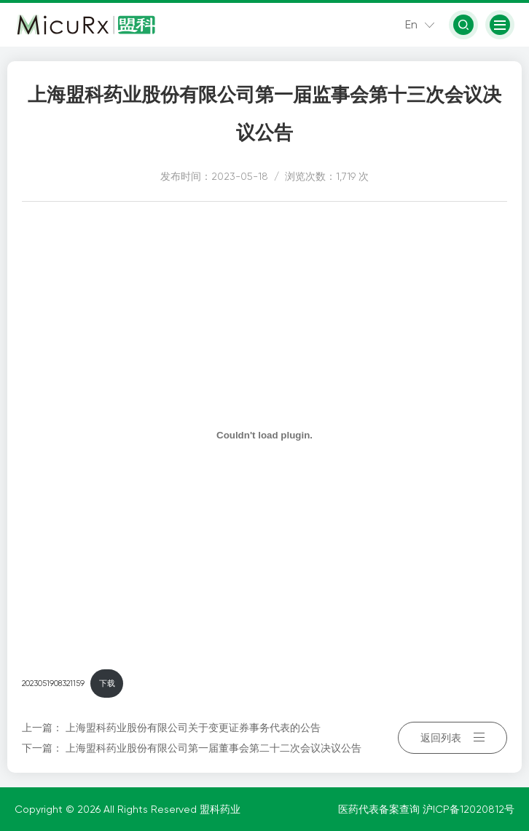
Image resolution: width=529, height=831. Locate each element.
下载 (107, 683)
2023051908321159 (53, 683)
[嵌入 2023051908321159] (264, 434)
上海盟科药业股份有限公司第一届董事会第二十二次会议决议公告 (213, 748)
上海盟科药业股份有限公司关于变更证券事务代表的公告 (193, 727)
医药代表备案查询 (380, 809)
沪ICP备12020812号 (468, 809)
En (411, 24)
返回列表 (452, 738)
